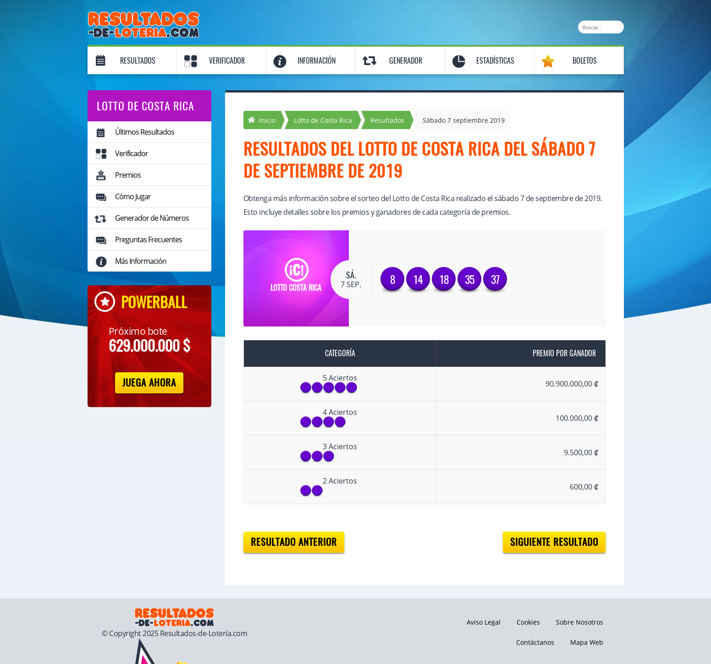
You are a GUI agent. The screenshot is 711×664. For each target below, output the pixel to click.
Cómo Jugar (133, 196)
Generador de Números (152, 218)
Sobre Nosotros (579, 622)
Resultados (137, 60)
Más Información (140, 261)
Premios (128, 175)
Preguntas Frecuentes (148, 239)
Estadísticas (495, 60)
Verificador (227, 60)
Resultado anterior (294, 542)
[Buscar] (601, 27)
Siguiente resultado (554, 542)
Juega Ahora (149, 382)
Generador (405, 60)
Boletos (585, 60)
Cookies (528, 622)
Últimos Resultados (144, 132)
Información (317, 60)
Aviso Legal (484, 622)
